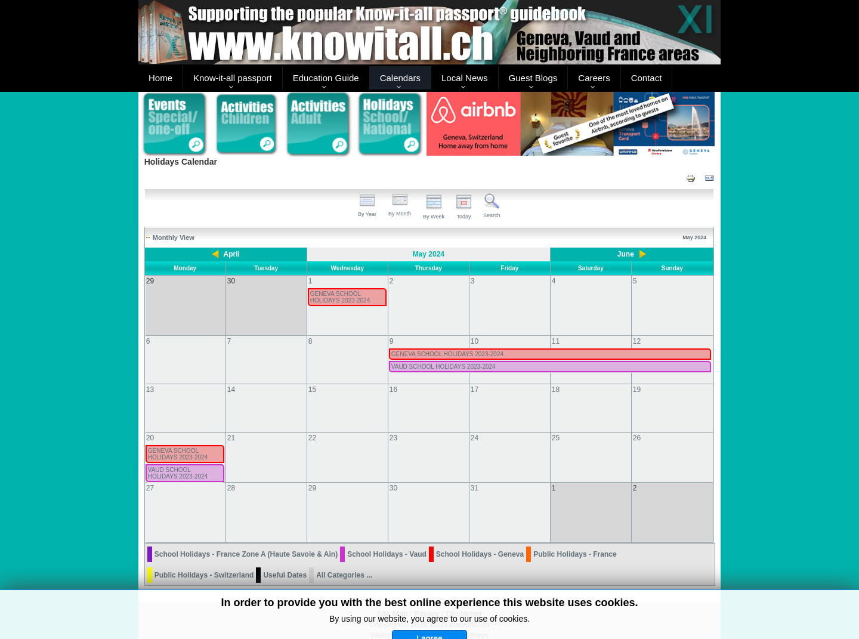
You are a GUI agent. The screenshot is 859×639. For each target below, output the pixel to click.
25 (556, 426)
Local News (464, 78)
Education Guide (326, 78)
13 (150, 377)
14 (231, 377)
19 (637, 377)
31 (474, 476)
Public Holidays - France (574, 530)
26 (637, 426)
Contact (646, 78)
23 (393, 426)
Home (160, 78)
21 (231, 426)
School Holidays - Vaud (387, 530)
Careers (594, 78)
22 (312, 426)
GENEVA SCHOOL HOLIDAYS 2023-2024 (340, 297)
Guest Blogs (533, 78)
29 (312, 476)
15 (312, 377)
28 (231, 476)
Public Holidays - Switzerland (204, 551)
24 (474, 426)
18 (556, 377)
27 (150, 476)
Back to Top (700, 627)
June (625, 254)
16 (393, 377)
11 (556, 329)
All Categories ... (344, 551)
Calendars (400, 78)
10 (474, 329)
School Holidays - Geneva (480, 530)
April (232, 254)
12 (637, 329)
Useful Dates (285, 551)
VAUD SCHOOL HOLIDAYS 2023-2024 (443, 354)
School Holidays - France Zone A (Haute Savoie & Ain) (246, 530)
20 (150, 426)
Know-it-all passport (232, 78)
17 (474, 377)
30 (393, 476)
